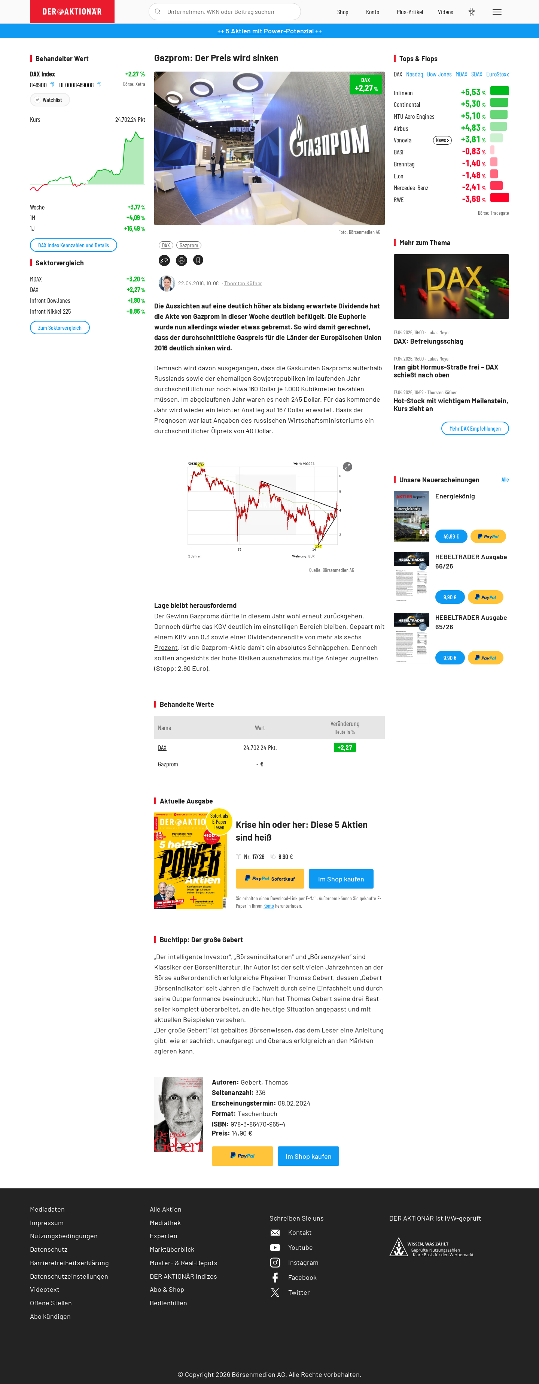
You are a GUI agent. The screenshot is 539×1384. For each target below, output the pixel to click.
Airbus (401, 128)
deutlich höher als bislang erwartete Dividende (299, 306)
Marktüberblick (172, 1249)
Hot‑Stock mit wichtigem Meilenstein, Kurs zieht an (451, 404)
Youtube (291, 1247)
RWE (399, 199)
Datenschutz (48, 1249)
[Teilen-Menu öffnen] (164, 260)
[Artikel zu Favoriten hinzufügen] (198, 260)
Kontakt (291, 1232)
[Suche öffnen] (158, 11)
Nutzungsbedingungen (64, 1235)
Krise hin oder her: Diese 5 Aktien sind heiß (302, 830)
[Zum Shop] (343, 11)
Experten (163, 1235)
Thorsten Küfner (243, 283)
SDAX (476, 74)
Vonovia (402, 140)
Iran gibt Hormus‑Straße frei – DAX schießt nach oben (446, 371)
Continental (407, 104)
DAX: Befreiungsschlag (428, 341)
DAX (166, 244)
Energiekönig (455, 496)
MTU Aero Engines (414, 116)
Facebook (293, 1277)
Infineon (403, 93)
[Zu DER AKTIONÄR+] (409, 11)
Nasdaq (414, 74)
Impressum (47, 1222)
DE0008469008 (80, 84)
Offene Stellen (51, 1303)
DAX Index (42, 74)
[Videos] (445, 11)
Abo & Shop (167, 1289)
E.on (399, 176)
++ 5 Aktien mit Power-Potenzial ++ (269, 31)
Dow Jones (439, 74)
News (442, 140)
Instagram (294, 1262)
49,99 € (451, 536)
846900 (42, 84)
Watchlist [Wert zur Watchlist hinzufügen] (52, 99)
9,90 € (450, 596)
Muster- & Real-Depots (183, 1262)
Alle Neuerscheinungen (496, 480)
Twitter (290, 1292)
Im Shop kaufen (341, 879)
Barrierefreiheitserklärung (69, 1262)
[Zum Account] (372, 11)
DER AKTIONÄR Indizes (183, 1276)
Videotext (45, 1289)
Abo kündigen (50, 1316)
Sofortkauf (270, 878)
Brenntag (404, 164)
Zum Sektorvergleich (60, 327)
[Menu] (495, 11)
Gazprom (189, 244)
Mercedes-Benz (411, 188)
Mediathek (165, 1222)
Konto (269, 905)
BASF (399, 152)
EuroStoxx (497, 74)
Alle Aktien (166, 1209)
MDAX (462, 74)
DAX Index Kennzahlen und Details (73, 244)
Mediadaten (47, 1209)
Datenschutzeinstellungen (69, 1276)
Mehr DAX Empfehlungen (475, 428)
